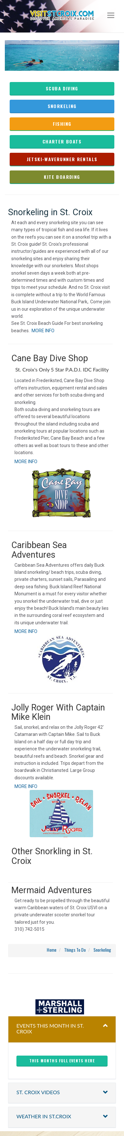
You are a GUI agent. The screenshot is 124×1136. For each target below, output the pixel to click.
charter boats (62, 141)
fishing (62, 123)
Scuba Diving (62, 88)
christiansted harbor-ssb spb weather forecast (62, 986)
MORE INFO (43, 330)
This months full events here (62, 1060)
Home (51, 949)
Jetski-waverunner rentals (62, 159)
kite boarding (62, 176)
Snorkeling (62, 106)
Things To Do (75, 949)
